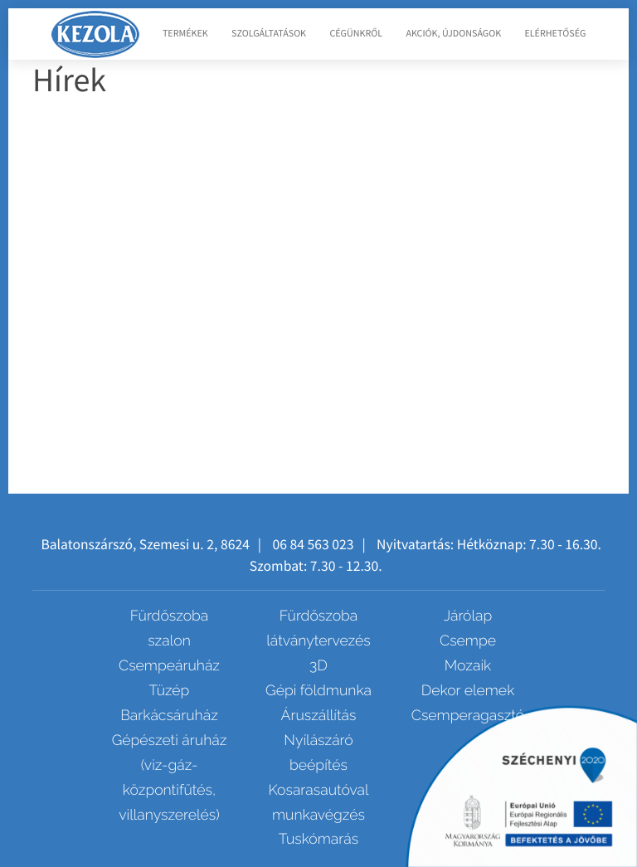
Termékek (185, 33)
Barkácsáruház (169, 715)
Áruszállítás (319, 715)
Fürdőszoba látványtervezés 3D (318, 641)
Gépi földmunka (318, 690)
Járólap (468, 616)
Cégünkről (355, 33)
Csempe (468, 641)
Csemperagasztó (467, 715)
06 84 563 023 (312, 544)
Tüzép (169, 690)
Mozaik (468, 666)
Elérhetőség (555, 33)
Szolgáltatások (268, 33)
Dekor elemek (468, 690)
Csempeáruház (169, 666)
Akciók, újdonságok (453, 33)
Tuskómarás (318, 839)
